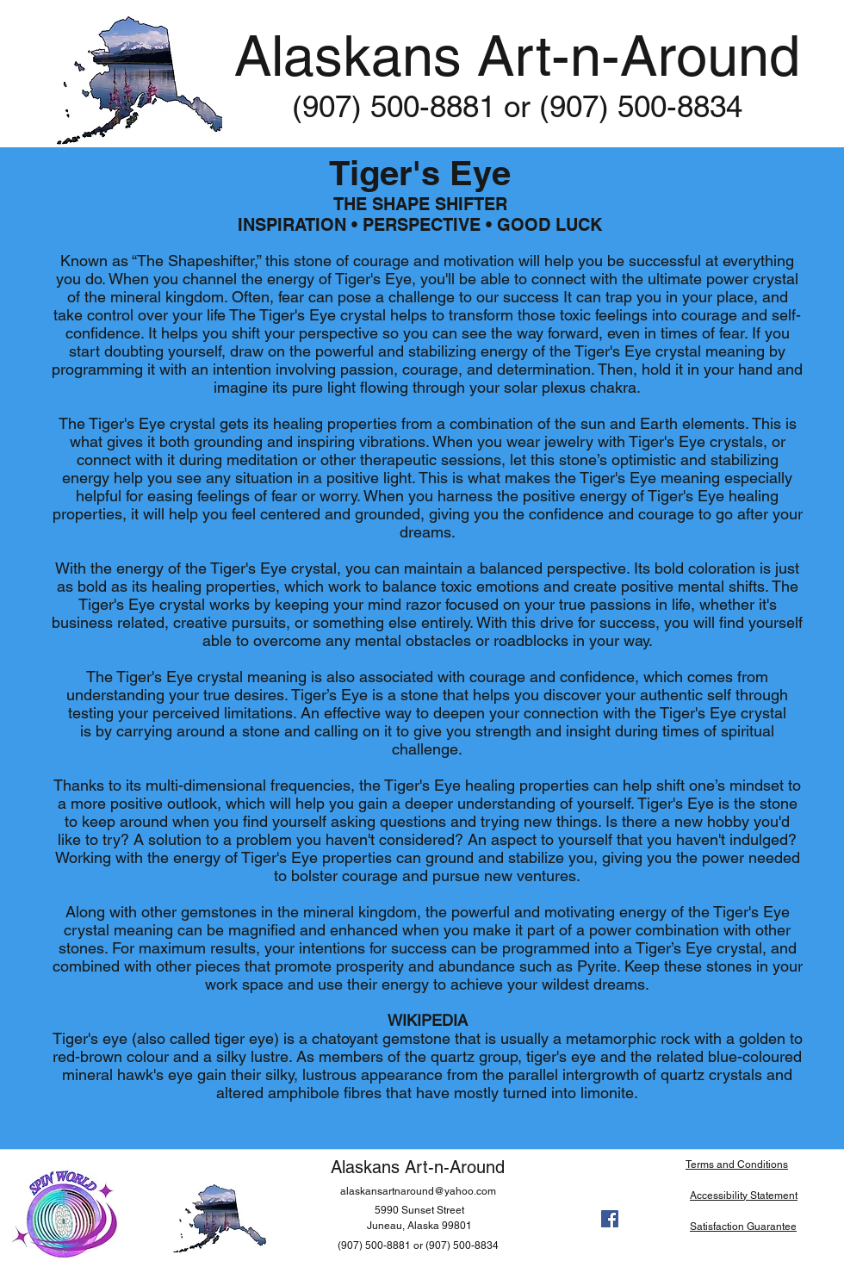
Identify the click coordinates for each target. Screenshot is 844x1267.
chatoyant (345, 1038)
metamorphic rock (628, 1038)
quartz (453, 1056)
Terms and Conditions (737, 1164)
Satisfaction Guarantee (743, 1226)
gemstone (416, 1038)
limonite (607, 1093)
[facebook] (609, 1218)
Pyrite (597, 966)
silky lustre (252, 1056)
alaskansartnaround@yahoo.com (418, 1191)
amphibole (303, 1093)
